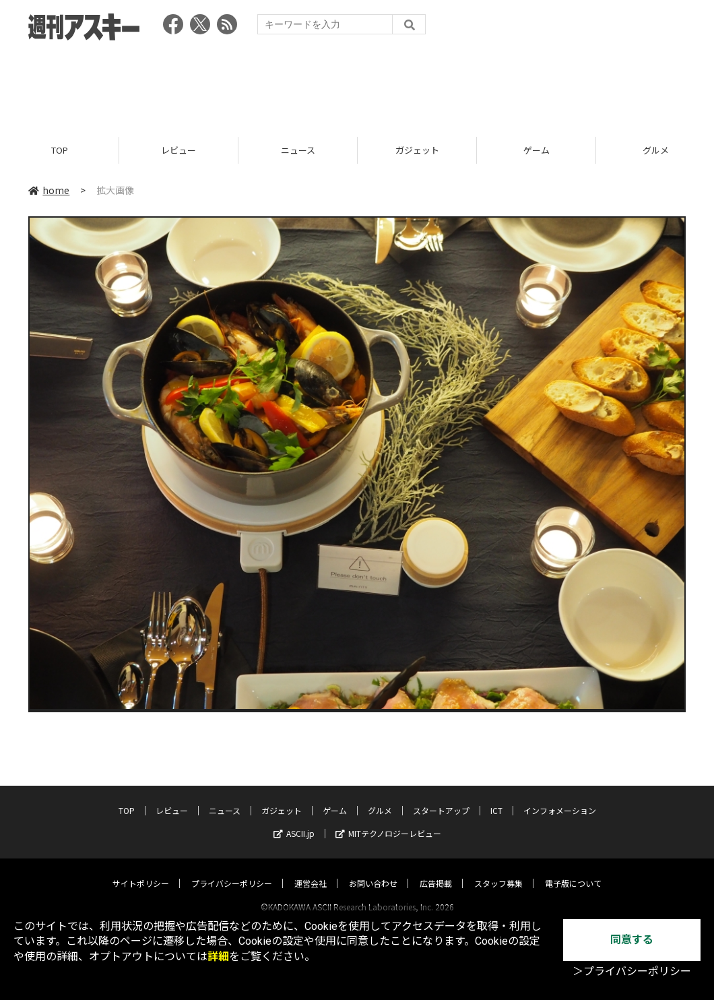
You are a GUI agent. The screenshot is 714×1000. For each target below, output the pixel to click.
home (48, 190)
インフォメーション (559, 797)
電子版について (573, 870)
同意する (631, 939)
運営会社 (310, 870)
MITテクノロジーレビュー (388, 820)
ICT (496, 797)
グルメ (380, 797)
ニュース (298, 150)
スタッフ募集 (498, 870)
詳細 (218, 956)
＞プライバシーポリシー (632, 971)
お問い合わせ (373, 870)
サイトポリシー (140, 870)
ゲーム (536, 150)
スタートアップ (441, 797)
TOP (59, 150)
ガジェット (417, 150)
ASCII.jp (294, 820)
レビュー (178, 150)
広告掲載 (436, 870)
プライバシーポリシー (231, 870)
